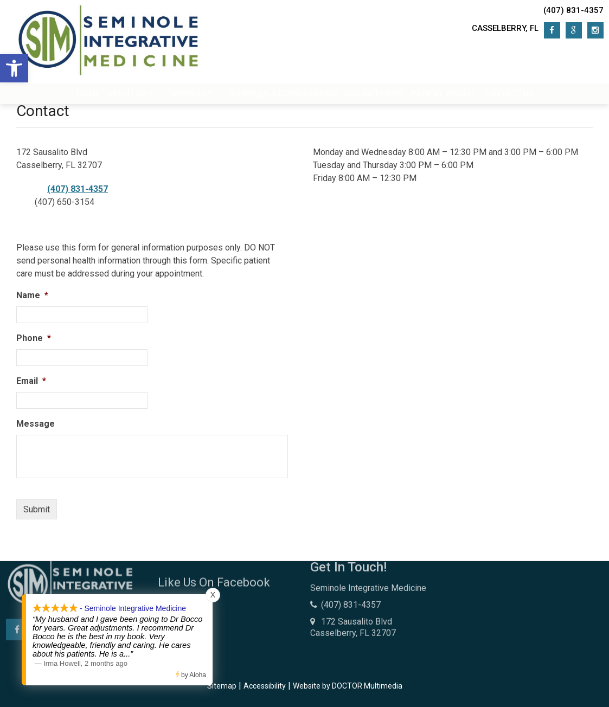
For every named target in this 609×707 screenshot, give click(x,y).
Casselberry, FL (505, 28)
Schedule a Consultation (282, 96)
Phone (33, 338)
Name (32, 295)
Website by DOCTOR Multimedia (347, 686)
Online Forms (374, 96)
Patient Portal (443, 96)
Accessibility (264, 686)
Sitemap (221, 686)
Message (35, 424)
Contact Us (508, 96)
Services (187, 96)
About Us (127, 96)
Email (31, 381)
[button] (14, 68)
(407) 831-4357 (573, 10)
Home (88, 96)
